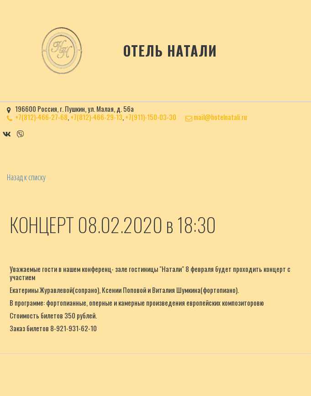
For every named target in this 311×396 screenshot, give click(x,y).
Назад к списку (26, 177)
